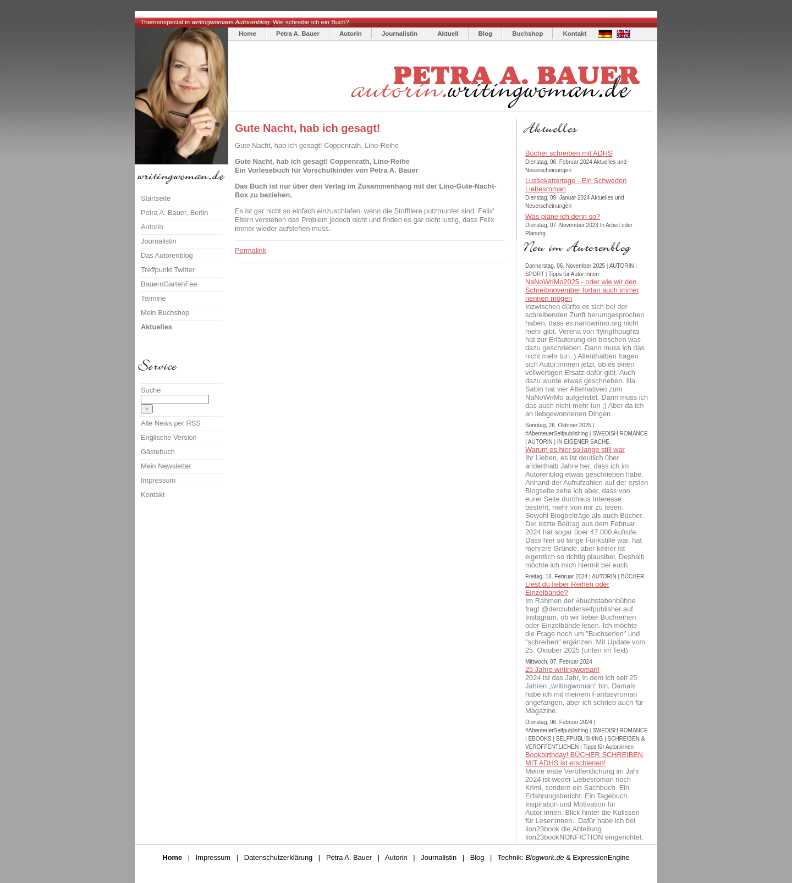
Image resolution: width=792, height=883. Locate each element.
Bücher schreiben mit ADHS (569, 153)
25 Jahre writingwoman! (562, 669)
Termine (153, 298)
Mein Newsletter (166, 466)
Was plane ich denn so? (562, 216)
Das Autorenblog (167, 255)
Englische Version (169, 437)
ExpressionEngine (601, 857)
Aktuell (447, 33)
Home (247, 33)
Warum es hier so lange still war (575, 449)
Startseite (155, 198)
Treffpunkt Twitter (168, 270)
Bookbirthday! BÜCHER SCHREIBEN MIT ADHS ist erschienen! (584, 758)
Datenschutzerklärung (278, 857)
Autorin (350, 33)
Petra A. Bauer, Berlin (174, 212)
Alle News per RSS (171, 423)
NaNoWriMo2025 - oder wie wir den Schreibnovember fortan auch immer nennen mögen (582, 290)
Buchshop (527, 33)
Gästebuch (158, 452)
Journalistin (399, 33)
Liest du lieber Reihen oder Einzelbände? (567, 588)
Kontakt (574, 33)
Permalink (250, 250)
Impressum (158, 480)
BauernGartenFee (169, 284)
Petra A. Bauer (298, 33)
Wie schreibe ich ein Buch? (311, 22)
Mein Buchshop (165, 312)
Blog (486, 33)
